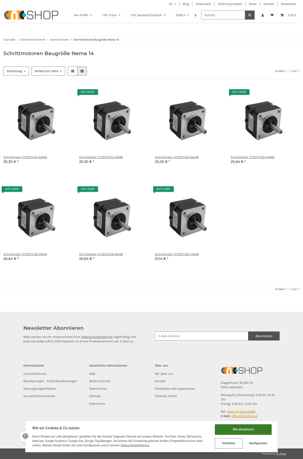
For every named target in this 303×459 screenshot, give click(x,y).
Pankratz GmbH (166, 396)
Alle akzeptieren (243, 429)
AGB (92, 374)
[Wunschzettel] (272, 15)
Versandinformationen (39, 396)
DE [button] (171, 4)
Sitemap (95, 396)
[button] (262, 15)
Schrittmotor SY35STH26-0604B (177, 157)
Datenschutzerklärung (97, 337)
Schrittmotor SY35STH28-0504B (101, 254)
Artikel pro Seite (46, 71)
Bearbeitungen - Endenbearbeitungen (50, 381)
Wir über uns (164, 374)
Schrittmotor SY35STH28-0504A (25, 254)
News (253, 4)
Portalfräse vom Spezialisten (175, 389)
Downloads (203, 4)
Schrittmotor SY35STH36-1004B (177, 254)
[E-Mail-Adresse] (201, 336)
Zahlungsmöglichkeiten (39, 389)
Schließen (228, 443)
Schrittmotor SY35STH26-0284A (25, 157)
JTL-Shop (281, 453)
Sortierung (14, 71)
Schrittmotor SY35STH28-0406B (252, 157)
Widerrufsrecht (100, 381)
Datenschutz (98, 389)
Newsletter (288, 4)
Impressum (97, 404)
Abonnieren (263, 336)
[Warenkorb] (288, 15)
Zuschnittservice (35, 374)
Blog (186, 4)
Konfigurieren (258, 443)
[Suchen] (223, 15)
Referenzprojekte (230, 4)
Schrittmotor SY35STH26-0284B (101, 157)
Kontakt (268, 4)
